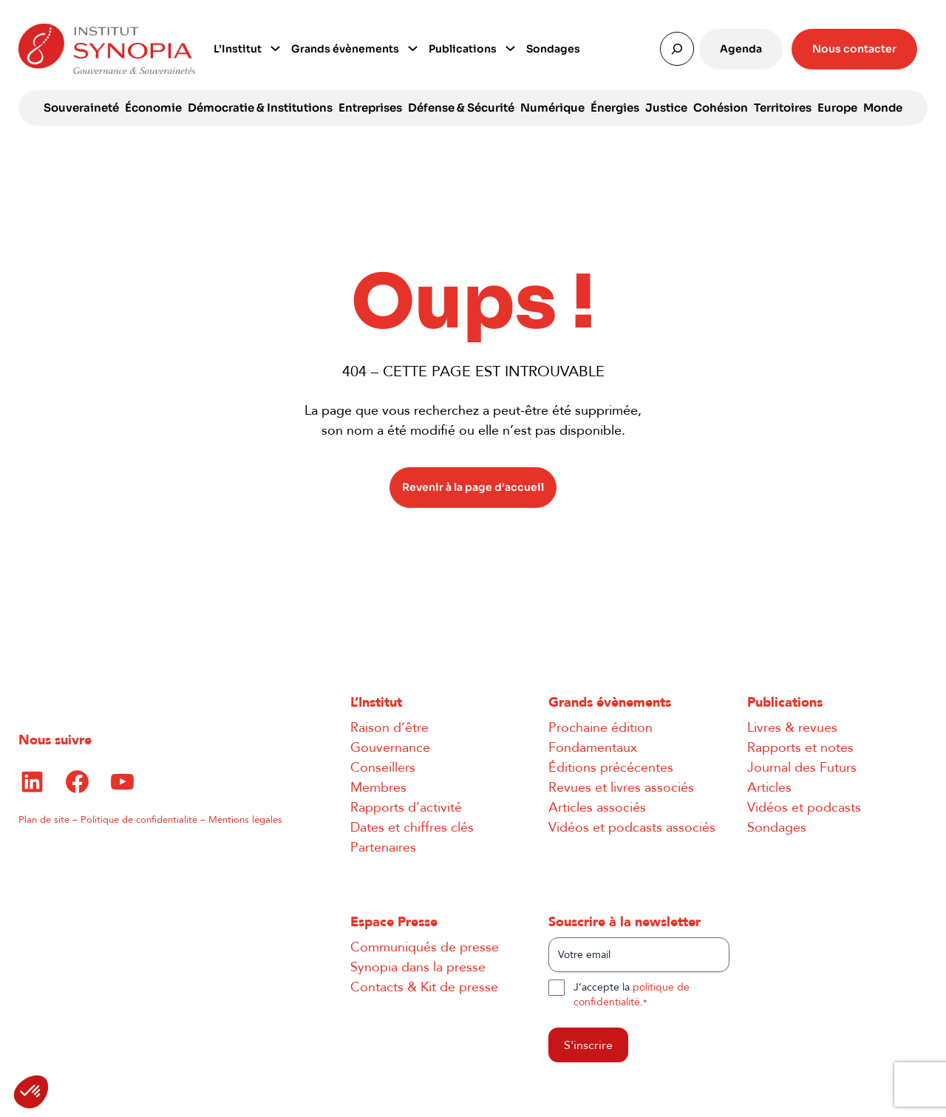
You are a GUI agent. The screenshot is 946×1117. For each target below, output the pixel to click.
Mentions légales (245, 819)
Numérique (552, 108)
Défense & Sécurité (461, 108)
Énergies (615, 108)
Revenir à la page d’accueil (473, 487)
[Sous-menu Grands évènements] (412, 46)
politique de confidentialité (632, 994)
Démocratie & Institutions (260, 108)
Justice (666, 108)
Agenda (741, 48)
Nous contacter (854, 48)
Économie (153, 108)
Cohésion (720, 108)
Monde (882, 108)
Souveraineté (81, 108)
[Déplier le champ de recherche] (677, 49)
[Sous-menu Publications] (510, 46)
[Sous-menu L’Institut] (275, 46)
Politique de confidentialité (139, 819)
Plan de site (43, 819)
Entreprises (370, 108)
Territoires (782, 108)
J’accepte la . (632, 994)
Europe (837, 108)
